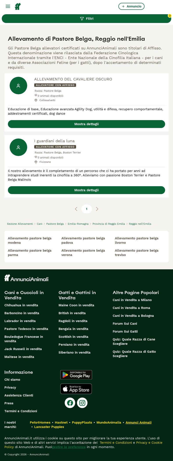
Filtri (125, 17)
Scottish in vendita (73, 337)
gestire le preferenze (69, 447)
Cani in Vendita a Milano (132, 300)
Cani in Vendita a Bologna (133, 316)
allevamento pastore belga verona (83, 253)
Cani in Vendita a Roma (131, 308)
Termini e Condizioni (20, 411)
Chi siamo (12, 380)
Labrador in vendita (20, 321)
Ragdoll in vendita (73, 321)
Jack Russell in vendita (23, 349)
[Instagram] (82, 403)
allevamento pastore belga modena (30, 240)
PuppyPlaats (82, 422)
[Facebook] (70, 403)
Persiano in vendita (74, 345)
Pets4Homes (40, 422)
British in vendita (72, 313)
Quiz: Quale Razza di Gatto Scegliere (134, 354)
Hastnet (61, 422)
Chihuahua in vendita (21, 305)
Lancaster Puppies (49, 427)
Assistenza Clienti (18, 395)
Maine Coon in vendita (76, 305)
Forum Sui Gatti (125, 331)
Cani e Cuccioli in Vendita (24, 295)
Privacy (10, 387)
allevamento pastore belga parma (30, 253)
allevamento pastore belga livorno (137, 240)
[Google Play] (76, 375)
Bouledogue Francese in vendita (23, 339)
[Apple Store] (76, 389)
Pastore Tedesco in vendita (26, 329)
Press (8, 403)
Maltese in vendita (19, 357)
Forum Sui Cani (125, 324)
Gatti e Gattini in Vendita (77, 295)
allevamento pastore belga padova (83, 240)
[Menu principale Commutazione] (8, 6)
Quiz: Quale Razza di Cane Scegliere (134, 341)
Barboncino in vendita (21, 313)
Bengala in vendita (73, 329)
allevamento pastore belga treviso (137, 253)
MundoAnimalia (108, 422)
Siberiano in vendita (75, 352)
